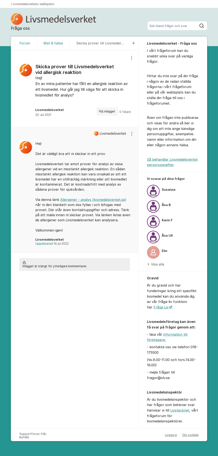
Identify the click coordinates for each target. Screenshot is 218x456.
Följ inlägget (107, 111)
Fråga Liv (161, 307)
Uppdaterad (52, 244)
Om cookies (190, 435)
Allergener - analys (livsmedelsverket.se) (93, 199)
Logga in (171, 435)
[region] (74, 88)
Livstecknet (179, 410)
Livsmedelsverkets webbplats (32, 4)
